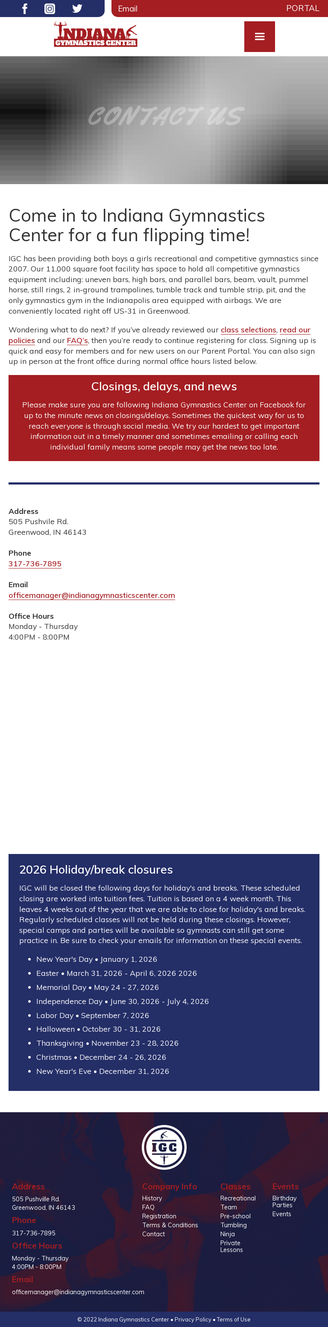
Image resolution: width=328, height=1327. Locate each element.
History (152, 1198)
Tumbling (233, 1225)
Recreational (238, 1198)
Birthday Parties (284, 1201)
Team (228, 1207)
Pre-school (235, 1216)
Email (128, 8)
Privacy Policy (193, 1319)
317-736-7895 (35, 563)
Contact (153, 1234)
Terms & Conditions (170, 1225)
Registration (159, 1216)
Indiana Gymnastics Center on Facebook (223, 404)
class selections (248, 329)
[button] (259, 36)
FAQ (148, 1207)
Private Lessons (231, 1246)
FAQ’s (77, 340)
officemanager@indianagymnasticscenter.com (92, 595)
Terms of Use (234, 1319)
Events (281, 1214)
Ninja (227, 1234)
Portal (302, 8)
